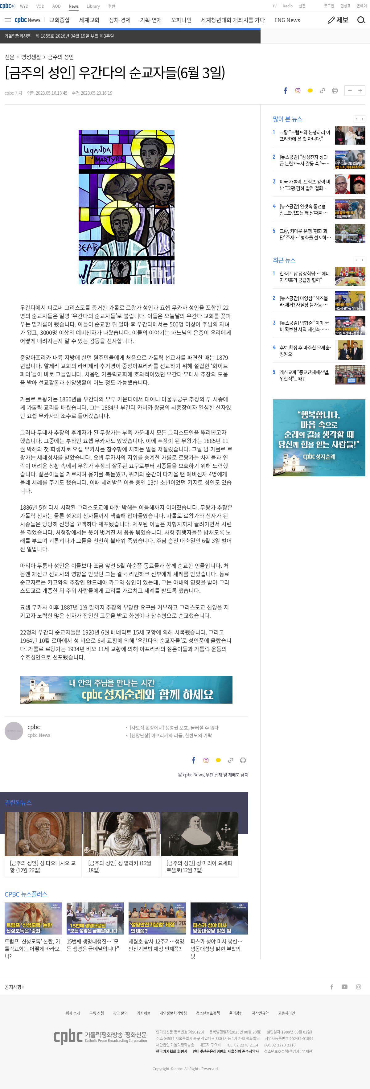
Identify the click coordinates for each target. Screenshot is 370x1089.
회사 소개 (73, 1013)
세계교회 (89, 20)
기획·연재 (151, 20)
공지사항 (14, 987)
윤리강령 (236, 1013)
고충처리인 (286, 1013)
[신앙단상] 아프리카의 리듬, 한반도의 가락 (171, 735)
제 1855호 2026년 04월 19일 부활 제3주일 (74, 36)
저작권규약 (260, 1013)
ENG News (287, 20)
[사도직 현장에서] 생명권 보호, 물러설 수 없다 (174, 727)
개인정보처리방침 (173, 1013)
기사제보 (143, 1013)
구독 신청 (96, 1013)
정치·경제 (120, 20)
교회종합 (59, 20)
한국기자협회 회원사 (171, 1051)
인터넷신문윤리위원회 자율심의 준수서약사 (226, 1051)
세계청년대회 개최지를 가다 (233, 20)
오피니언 (181, 20)
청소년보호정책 (208, 1013)
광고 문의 (120, 1013)
